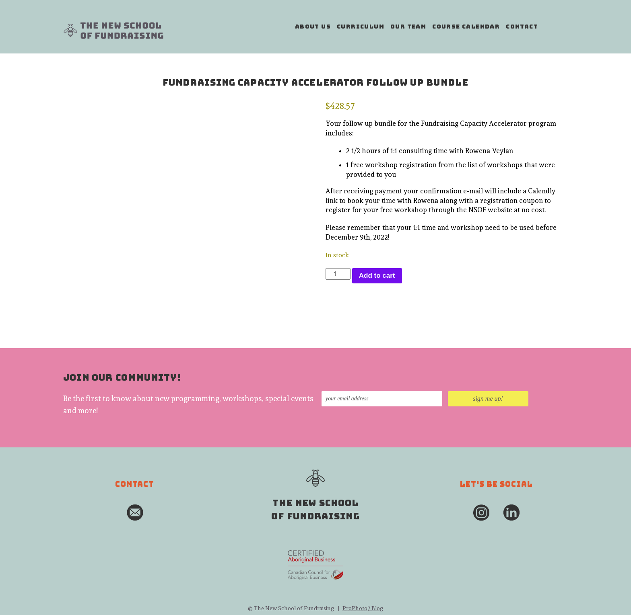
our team (408, 26)
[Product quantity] (338, 274)
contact (522, 26)
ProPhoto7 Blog (362, 608)
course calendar (466, 26)
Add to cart (377, 275)
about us (313, 26)
